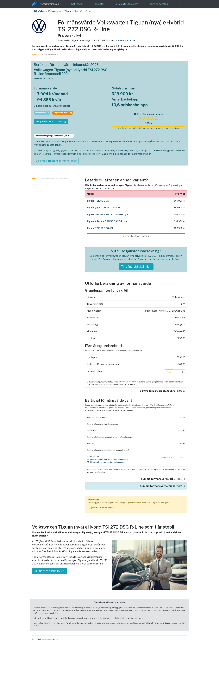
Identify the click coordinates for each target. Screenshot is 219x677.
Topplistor (98, 4)
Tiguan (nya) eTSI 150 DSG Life (104, 207)
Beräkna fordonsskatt (126, 4)
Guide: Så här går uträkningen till (52, 106)
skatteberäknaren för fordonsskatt (108, 462)
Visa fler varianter (126, 40)
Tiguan (68, 11)
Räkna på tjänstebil (158, 4)
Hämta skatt (167, 458)
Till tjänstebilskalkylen (136, 266)
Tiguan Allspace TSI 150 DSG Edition (107, 221)
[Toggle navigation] (183, 4)
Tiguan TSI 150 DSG (98, 200)
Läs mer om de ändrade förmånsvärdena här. (126, 154)
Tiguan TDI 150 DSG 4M (100, 228)
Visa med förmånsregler (56, 160)
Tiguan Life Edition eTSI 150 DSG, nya (107, 214)
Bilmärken (39, 11)
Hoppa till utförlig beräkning (51, 121)
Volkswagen (54, 11)
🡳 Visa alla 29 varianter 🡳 (136, 236)
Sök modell (77, 4)
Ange (169, 372)
